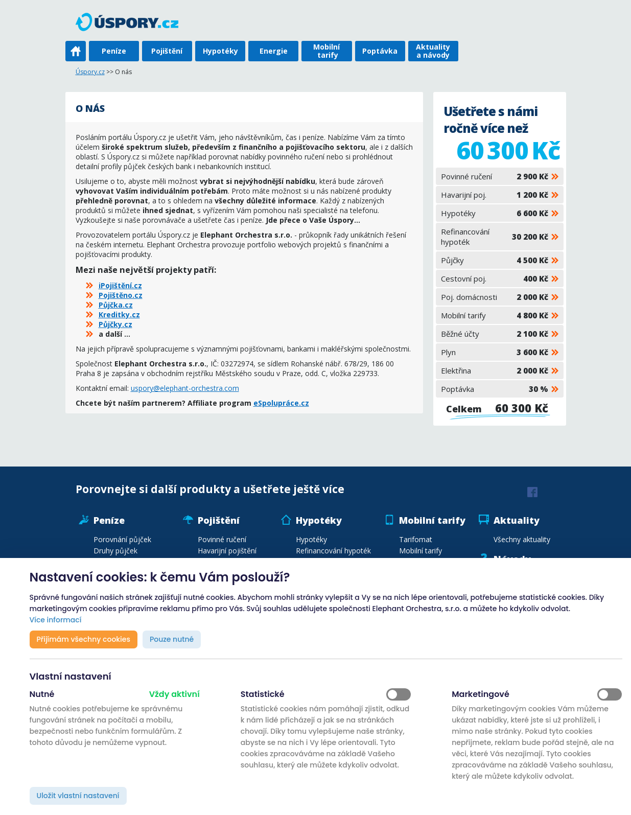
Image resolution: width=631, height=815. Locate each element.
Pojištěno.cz (121, 295)
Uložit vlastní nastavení (78, 795)
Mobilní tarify (326, 51)
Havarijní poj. (494, 195)
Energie (274, 51)
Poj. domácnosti (494, 297)
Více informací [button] (56, 620)
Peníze (114, 51)
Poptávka (380, 51)
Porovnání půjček (122, 539)
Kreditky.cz (119, 314)
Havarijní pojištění (227, 550)
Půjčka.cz (116, 305)
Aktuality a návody (433, 51)
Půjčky (494, 260)
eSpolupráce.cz (281, 403)
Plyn (494, 352)
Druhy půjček (115, 550)
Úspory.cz (90, 71)
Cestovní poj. (494, 278)
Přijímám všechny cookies (83, 639)
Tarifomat (415, 539)
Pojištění (166, 51)
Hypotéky (220, 51)
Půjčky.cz (115, 324)
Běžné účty (494, 334)
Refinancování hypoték (494, 236)
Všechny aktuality (522, 539)
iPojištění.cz (120, 285)
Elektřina (494, 370)
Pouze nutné (172, 639)
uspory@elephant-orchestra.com (185, 388)
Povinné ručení (494, 176)
